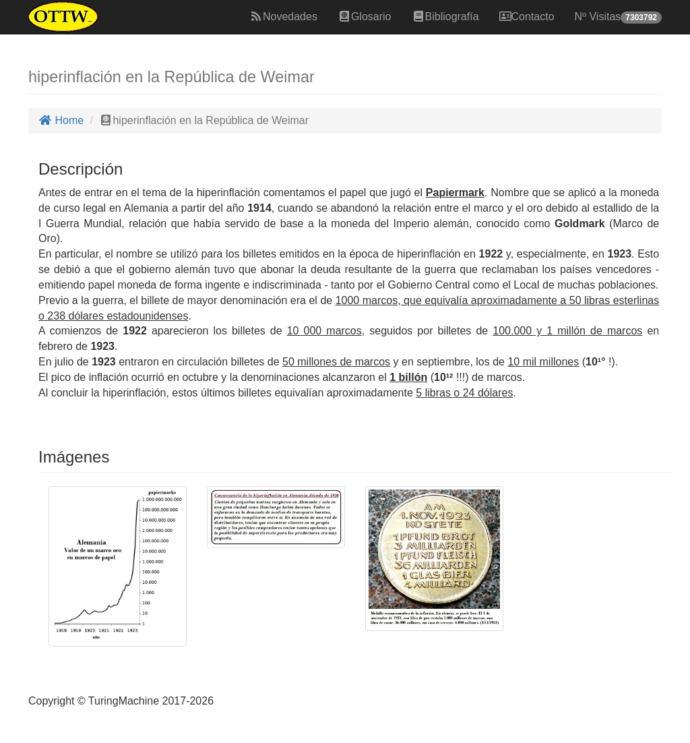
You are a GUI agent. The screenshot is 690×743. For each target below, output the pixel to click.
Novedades (283, 16)
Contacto (527, 16)
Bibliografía (445, 16)
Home (61, 120)
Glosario (364, 16)
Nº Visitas (618, 17)
